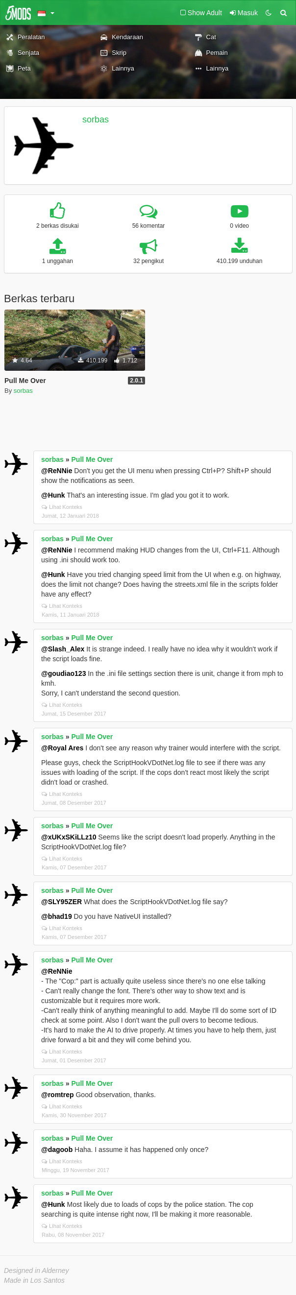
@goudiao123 (63, 673)
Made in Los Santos (34, 1280)
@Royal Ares (62, 748)
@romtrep (57, 1095)
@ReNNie (56, 471)
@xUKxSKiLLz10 (68, 837)
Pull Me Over (92, 459)
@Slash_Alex (62, 649)
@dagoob (57, 1149)
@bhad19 (56, 916)
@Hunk (53, 495)
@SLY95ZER (61, 902)
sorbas (95, 119)
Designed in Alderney (36, 1270)
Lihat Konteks (62, 507)
